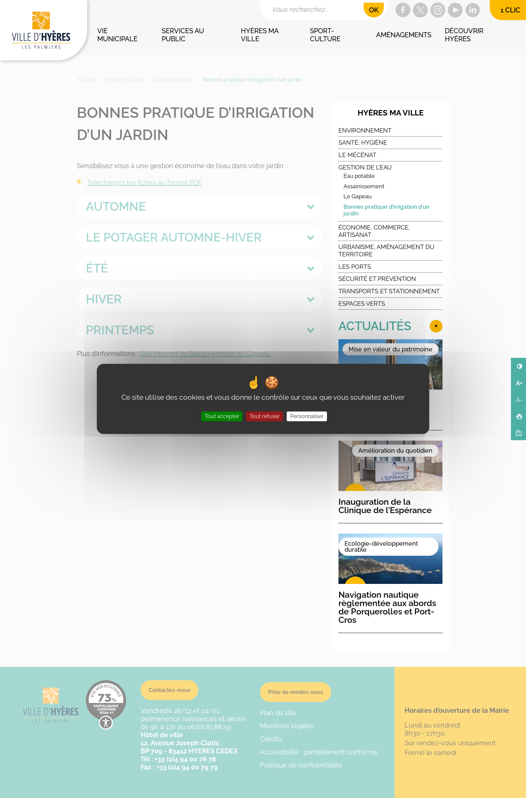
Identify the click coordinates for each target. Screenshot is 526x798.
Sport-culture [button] (325, 35)
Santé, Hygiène (362, 142)
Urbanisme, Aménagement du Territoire (386, 250)
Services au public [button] (184, 35)
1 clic (510, 10)
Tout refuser (265, 416)
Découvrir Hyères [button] (465, 35)
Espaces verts (361, 303)
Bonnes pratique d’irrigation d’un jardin (386, 210)
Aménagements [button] (403, 35)
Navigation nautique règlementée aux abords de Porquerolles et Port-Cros (387, 607)
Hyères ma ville (391, 112)
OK (373, 10)
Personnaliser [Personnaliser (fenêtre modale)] (307, 416)
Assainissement (364, 186)
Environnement (364, 130)
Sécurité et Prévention (377, 278)
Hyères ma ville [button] (260, 35)
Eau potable (359, 175)
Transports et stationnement (389, 291)
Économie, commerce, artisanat (374, 231)
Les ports (354, 266)
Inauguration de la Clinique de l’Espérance (385, 506)
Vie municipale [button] (117, 35)
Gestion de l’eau (365, 167)
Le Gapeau (358, 196)
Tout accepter (222, 416)
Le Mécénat (357, 154)
